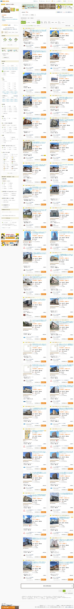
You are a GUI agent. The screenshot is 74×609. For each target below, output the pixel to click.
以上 (4, 99)
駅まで (4, 125)
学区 (17, 51)
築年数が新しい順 (45, 22)
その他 (5, 142)
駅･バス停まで (14, 125)
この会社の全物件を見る (29, 47)
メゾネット (6, 163)
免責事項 (58, 605)
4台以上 (10, 149)
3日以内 (13, 32)
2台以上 (15, 147)
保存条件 (59, 1)
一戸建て (15, 41)
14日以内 (10, 188)
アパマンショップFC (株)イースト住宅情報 (59, 67)
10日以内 (5, 188)
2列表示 (24, 22)
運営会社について (43, 605)
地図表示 (33, 22)
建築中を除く (6, 113)
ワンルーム (5, 81)
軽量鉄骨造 (13, 137)
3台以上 (5, 149)
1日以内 (9, 32)
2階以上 (15, 118)
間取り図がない (6, 195)
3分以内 (15, 127)
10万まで (13, 67)
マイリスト (71, 1)
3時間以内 (11, 183)
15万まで (16, 67)
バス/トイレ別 (15, 154)
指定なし (6, 32)
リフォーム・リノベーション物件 (10, 170)
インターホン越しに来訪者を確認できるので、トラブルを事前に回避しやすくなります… (66, 494)
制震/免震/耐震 (15, 168)
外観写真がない (14, 193)
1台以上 (10, 147)
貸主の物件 (6, 168)
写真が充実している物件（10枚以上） (10, 200)
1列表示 (29, 22)
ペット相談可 (7, 166)
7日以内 (16, 32)
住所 (5, 51)
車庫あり (14, 161)
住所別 (56, 22)
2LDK (15, 84)
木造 (4, 137)
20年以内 (5, 111)
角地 (5, 159)
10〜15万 (13, 69)
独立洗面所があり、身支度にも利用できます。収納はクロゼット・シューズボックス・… (39, 563)
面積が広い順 (49, 22)
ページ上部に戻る (71, 603)
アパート (4, 41)
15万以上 (16, 69)
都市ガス (6, 154)
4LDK (15, 88)
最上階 (5, 120)
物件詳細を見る (37, 47)
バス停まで (8, 125)
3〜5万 (3, 69)
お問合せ (43, 47)
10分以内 (15, 129)
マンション (10, 41)
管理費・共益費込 (6, 71)
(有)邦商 (54, 224)
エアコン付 (6, 156)
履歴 (65, 1)
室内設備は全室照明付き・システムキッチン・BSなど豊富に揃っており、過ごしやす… (39, 143)
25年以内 (10, 111)
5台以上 (15, 149)
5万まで (7, 67)
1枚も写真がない (6, 193)
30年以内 (15, 111)
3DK (9, 86)
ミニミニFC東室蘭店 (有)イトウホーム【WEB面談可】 (61, 45)
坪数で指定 (16, 95)
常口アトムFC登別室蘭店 (29, 45)
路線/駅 (11, 51)
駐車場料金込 (14, 71)
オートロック (15, 156)
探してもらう (43, 1)
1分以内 (10, 127)
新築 (15, 106)
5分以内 (5, 129)
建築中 (10, 106)
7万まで (10, 67)
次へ (70, 590)
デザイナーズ (15, 163)
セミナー (49, 1)
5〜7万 (7, 69)
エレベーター (7, 161)
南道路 (14, 159)
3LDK (15, 86)
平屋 (13, 166)
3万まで (3, 67)
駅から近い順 (59, 22)
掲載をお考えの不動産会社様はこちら (67, 605)
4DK (9, 88)
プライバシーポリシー (51, 605)
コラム (54, 1)
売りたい (36, 1)
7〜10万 (10, 69)
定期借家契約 (14, 195)
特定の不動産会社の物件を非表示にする (9, 215)
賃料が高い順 (38, 22)
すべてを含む (6, 222)
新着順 (53, 22)
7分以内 (10, 129)
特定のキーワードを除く (7, 227)
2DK (9, 84)
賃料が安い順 (42, 22)
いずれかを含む (14, 222)
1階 (9, 118)
